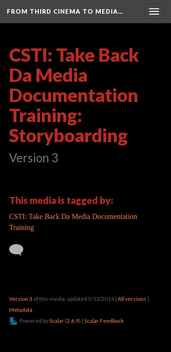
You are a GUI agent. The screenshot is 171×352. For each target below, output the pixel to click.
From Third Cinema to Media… (65, 11)
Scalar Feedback (104, 320)
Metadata (20, 309)
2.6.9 (73, 320)
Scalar (56, 320)
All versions (132, 298)
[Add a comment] (20, 250)
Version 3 (20, 298)
